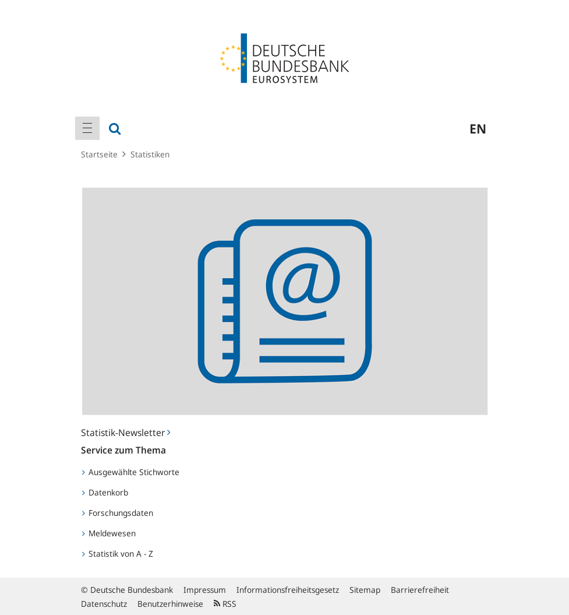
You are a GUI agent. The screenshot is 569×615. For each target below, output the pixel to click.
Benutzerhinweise (170, 603)
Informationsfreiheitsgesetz (287, 589)
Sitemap (364, 589)
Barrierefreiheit (420, 589)
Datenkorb (105, 492)
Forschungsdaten (117, 512)
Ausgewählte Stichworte (130, 471)
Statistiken (149, 154)
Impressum (204, 589)
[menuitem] (87, 128)
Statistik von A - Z (117, 553)
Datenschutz (104, 603)
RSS (225, 603)
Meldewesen (109, 533)
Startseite (99, 154)
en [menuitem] (477, 128)
